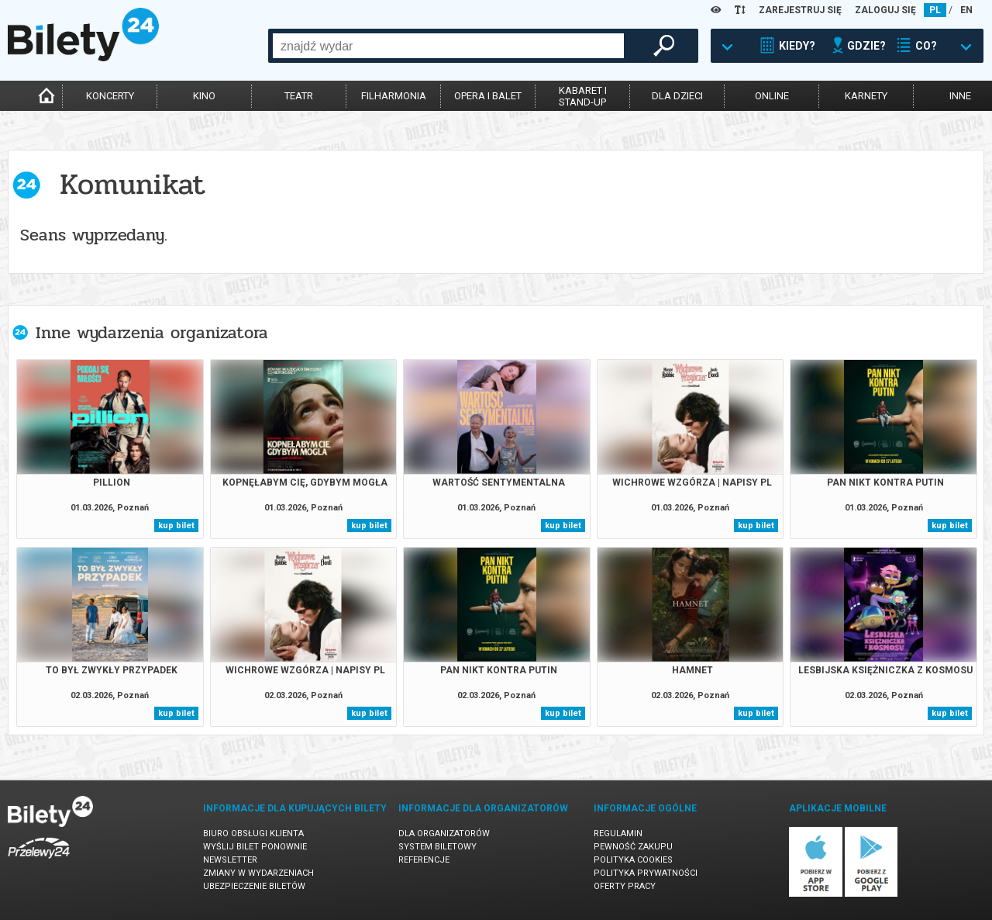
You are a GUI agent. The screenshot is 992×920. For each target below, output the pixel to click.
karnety (866, 96)
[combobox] (448, 46)
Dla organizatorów (444, 833)
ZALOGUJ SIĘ (885, 10)
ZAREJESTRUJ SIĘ (800, 10)
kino (204, 96)
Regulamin (618, 833)
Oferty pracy (625, 886)
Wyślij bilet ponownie (255, 847)
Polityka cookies (633, 860)
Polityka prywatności (646, 873)
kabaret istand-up (583, 96)
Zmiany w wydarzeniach (258, 873)
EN (966, 10)
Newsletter (230, 860)
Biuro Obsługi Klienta (253, 833)
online (772, 96)
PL (935, 10)
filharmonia (393, 96)
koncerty (110, 96)
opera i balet (488, 96)
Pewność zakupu (633, 847)
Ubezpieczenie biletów (254, 886)
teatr (298, 96)
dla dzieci (677, 96)
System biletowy (437, 847)
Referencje (424, 860)
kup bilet (176, 526)
